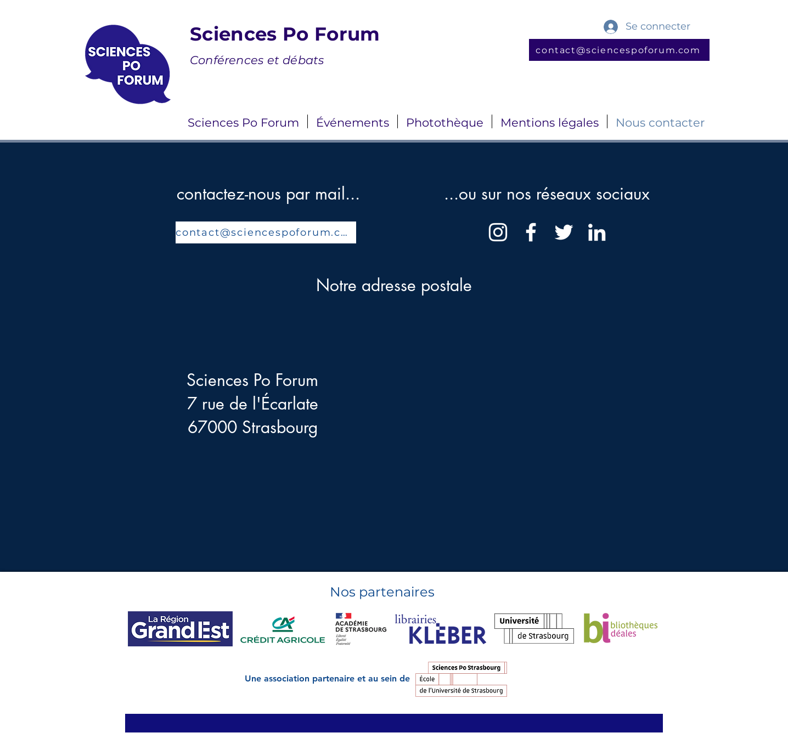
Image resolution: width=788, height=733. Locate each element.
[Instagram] (498, 232)
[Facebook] (531, 232)
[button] (243, 121)
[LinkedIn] (596, 232)
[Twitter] (563, 232)
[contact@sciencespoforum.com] (619, 50)
